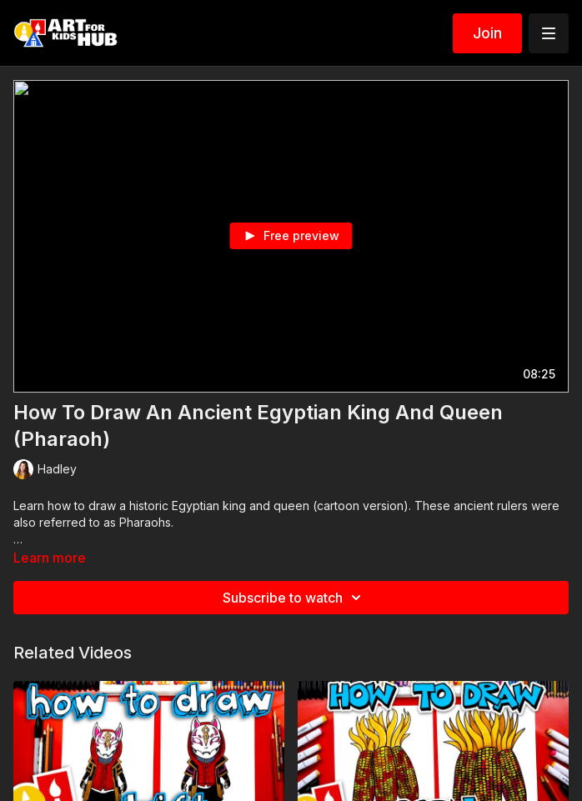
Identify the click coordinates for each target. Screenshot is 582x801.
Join (487, 33)
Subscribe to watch (294, 598)
